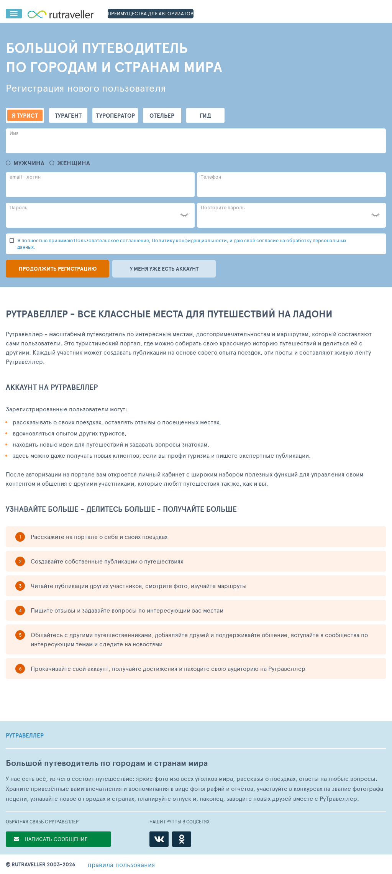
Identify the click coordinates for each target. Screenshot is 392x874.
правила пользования (121, 864)
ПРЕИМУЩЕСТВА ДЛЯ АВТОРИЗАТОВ (151, 13)
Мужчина (28, 163)
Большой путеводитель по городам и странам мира (107, 763)
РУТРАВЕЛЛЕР (25, 736)
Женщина (73, 163)
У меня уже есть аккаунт (164, 269)
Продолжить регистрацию (58, 269)
